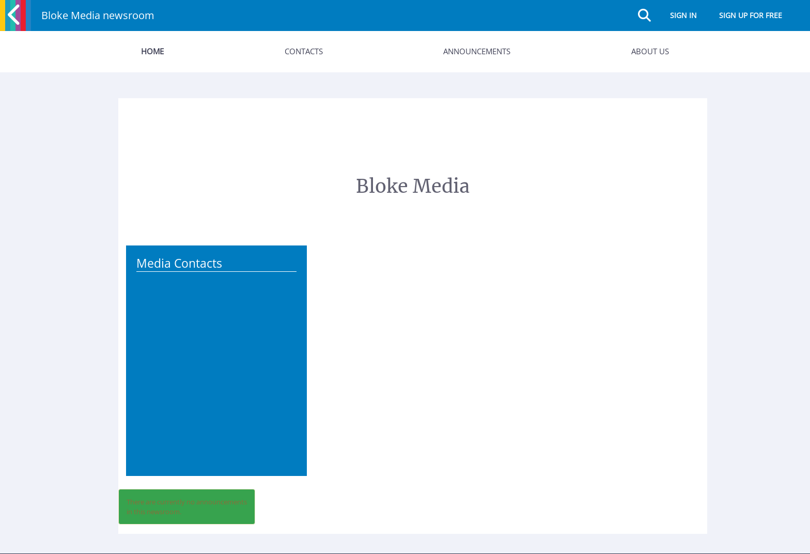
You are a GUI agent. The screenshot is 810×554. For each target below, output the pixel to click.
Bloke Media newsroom (97, 15)
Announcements (476, 51)
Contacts (304, 51)
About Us (650, 51)
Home (152, 51)
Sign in (683, 15)
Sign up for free (750, 15)
